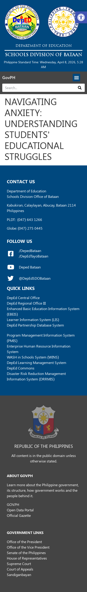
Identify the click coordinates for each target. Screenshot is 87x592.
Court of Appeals (20, 569)
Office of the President (24, 541)
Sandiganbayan (19, 574)
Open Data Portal (20, 509)
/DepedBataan (30, 250)
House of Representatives (27, 558)
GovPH (8, 77)
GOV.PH (13, 504)
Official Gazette (19, 515)
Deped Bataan (30, 267)
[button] (81, 17)
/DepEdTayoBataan (33, 256)
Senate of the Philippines (26, 552)
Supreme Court (19, 563)
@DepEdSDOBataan (35, 278)
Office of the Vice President (28, 547)
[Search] (80, 88)
